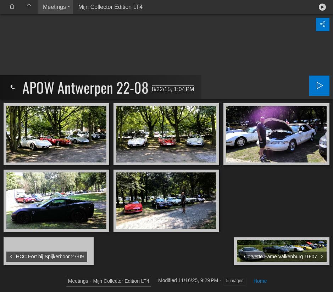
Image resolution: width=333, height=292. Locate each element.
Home (260, 281)
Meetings (54, 7)
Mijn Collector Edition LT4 (110, 7)
